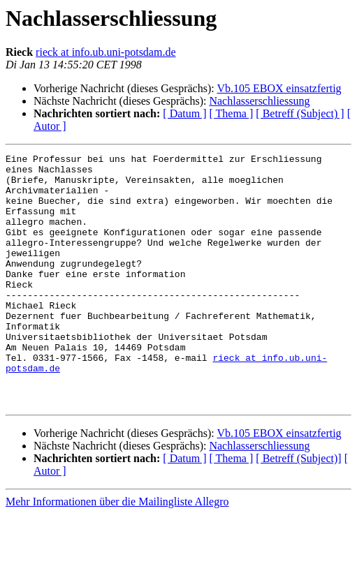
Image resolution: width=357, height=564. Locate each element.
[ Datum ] (184, 113)
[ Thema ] (232, 113)
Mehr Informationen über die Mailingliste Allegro (117, 552)
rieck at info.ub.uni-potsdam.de (105, 52)
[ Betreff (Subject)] (298, 508)
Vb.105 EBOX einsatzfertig (279, 88)
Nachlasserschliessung (259, 101)
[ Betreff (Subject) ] (300, 113)
